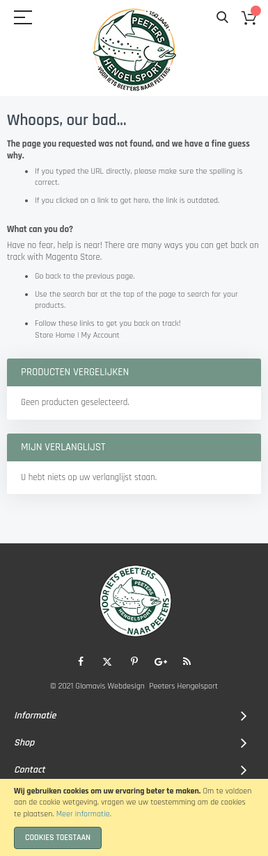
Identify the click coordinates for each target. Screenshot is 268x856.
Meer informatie (83, 814)
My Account (100, 335)
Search (222, 18)
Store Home (55, 335)
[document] (134, 817)
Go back (48, 276)
